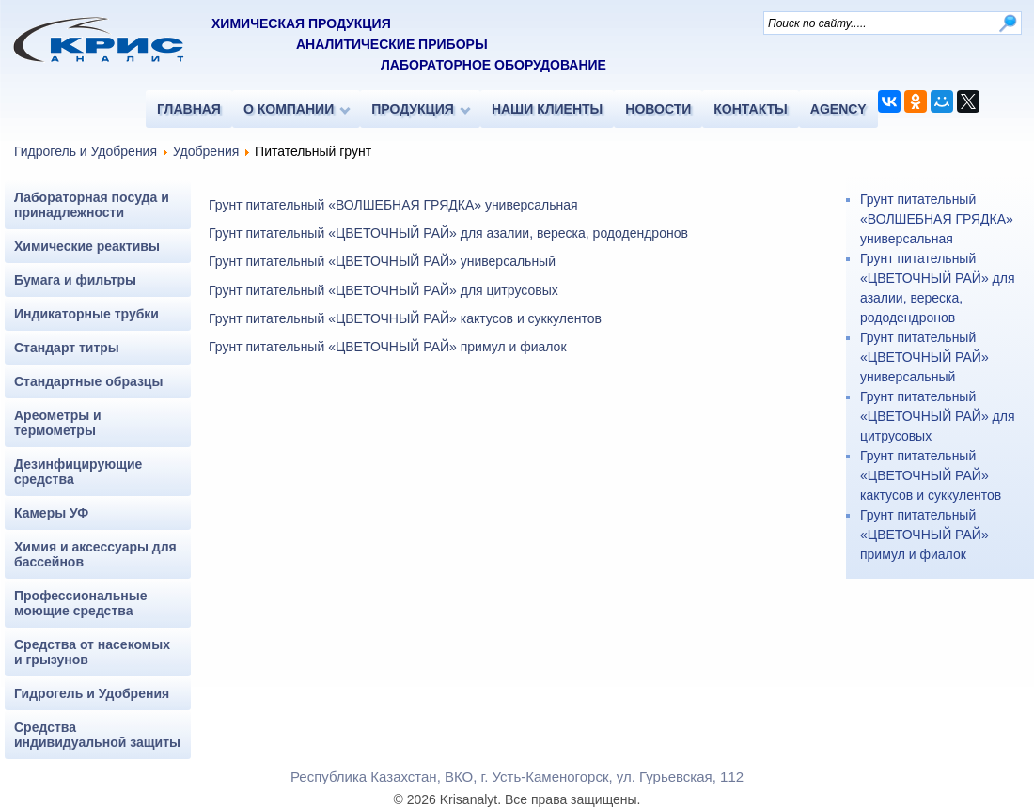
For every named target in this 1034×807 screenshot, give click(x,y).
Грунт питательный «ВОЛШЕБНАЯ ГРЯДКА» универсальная (393, 204)
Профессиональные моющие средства (81, 603)
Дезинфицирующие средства (78, 472)
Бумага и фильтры (75, 279)
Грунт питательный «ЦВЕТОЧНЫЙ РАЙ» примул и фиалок (388, 346)
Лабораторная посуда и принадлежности (91, 205)
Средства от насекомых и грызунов (92, 652)
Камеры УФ (51, 512)
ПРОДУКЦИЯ (412, 108)
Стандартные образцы (88, 381)
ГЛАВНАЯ (189, 108)
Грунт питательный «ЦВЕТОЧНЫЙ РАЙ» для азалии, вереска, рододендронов (448, 233)
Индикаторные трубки (86, 313)
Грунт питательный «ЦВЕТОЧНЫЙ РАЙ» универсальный (382, 261)
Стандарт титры (66, 347)
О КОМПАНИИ (288, 108)
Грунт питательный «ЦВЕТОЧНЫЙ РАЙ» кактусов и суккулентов (405, 318)
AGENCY (838, 108)
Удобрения (206, 151)
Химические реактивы (87, 246)
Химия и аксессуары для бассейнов (95, 554)
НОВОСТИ (658, 108)
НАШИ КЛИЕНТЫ (547, 108)
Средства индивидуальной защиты (97, 735)
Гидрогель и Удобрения (85, 151)
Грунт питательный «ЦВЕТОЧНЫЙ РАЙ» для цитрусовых (383, 290)
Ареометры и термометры (58, 423)
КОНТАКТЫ (750, 108)
